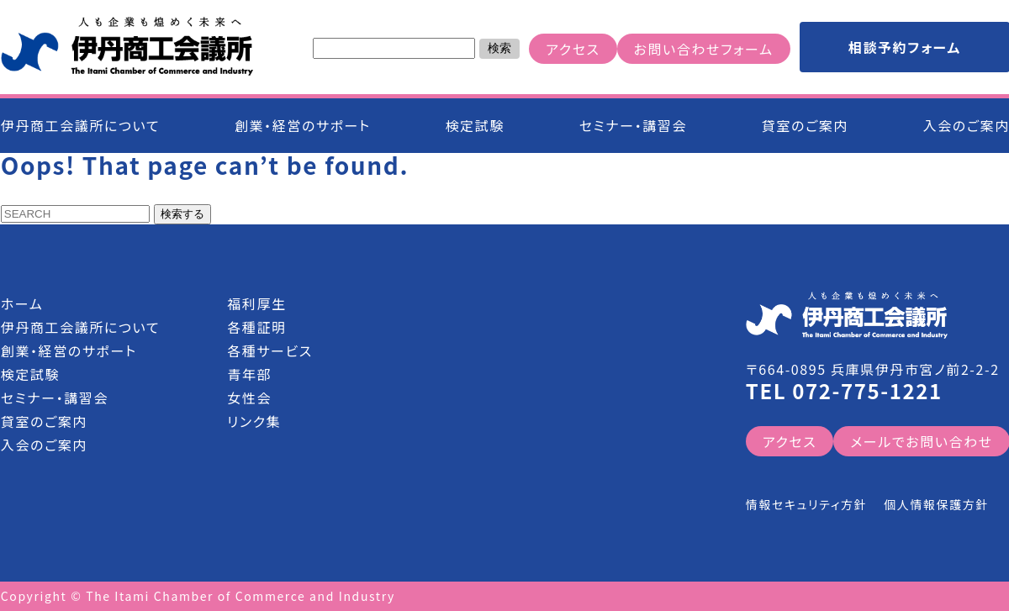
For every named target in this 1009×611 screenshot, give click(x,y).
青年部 (249, 374)
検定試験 (475, 125)
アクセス (573, 49)
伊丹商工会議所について (80, 125)
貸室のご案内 (805, 125)
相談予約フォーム (904, 47)
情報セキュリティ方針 (806, 504)
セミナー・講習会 (633, 125)
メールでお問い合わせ (921, 441)
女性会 (249, 397)
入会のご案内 (44, 445)
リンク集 (254, 421)
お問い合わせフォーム (704, 49)
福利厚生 (256, 303)
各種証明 (256, 327)
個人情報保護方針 (936, 504)
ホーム (22, 303)
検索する (182, 214)
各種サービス (270, 350)
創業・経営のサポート (303, 125)
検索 (499, 48)
